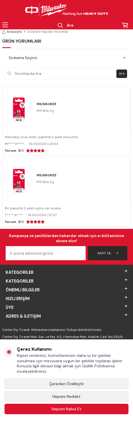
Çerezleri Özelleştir (66, 383)
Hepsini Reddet (66, 396)
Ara (122, 73)
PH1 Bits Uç (45, 110)
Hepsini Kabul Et (66, 408)
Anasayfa (12, 31)
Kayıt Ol (107, 253)
